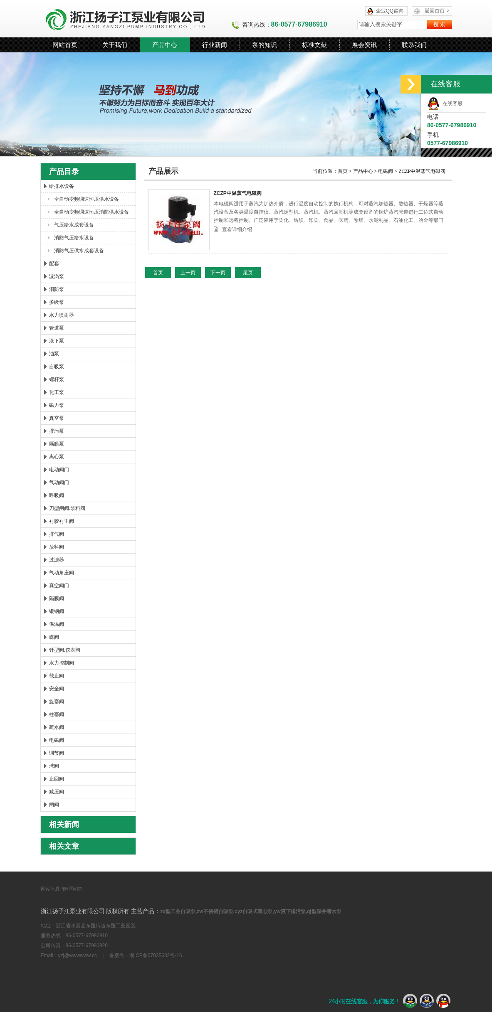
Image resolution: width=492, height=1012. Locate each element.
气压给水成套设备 (74, 225)
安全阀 (56, 689)
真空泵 (56, 418)
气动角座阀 (61, 573)
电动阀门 (59, 470)
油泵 (54, 354)
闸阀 (54, 805)
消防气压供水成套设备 (79, 251)
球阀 (54, 766)
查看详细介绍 (237, 229)
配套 (54, 263)
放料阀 (56, 547)
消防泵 (56, 289)
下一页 (217, 273)
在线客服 (444, 103)
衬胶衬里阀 (61, 521)
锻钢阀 (56, 611)
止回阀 (56, 779)
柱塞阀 (56, 714)
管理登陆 (72, 889)
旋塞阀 (56, 701)
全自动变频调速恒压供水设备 (86, 199)
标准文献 (314, 44)
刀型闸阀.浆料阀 (67, 508)
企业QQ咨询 (390, 11)
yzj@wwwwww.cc (77, 955)
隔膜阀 (56, 598)
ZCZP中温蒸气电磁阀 (238, 193)
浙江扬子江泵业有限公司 (136, 18)
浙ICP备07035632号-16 (155, 955)
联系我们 (414, 44)
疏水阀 (56, 727)
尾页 (248, 273)
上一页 (187, 273)
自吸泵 (56, 366)
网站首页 (64, 44)
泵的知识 (264, 44)
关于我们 (114, 44)
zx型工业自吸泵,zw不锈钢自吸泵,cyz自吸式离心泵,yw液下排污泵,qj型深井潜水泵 (250, 911)
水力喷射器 (61, 315)
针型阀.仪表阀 (64, 650)
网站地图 (51, 889)
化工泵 (56, 392)
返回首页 (437, 11)
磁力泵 (56, 405)
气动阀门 (59, 482)
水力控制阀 (61, 663)
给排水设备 (61, 186)
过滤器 (56, 560)
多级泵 (56, 302)
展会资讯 (364, 44)
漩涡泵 (56, 276)
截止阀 (56, 676)
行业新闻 (214, 44)
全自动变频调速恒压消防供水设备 (91, 212)
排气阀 (56, 534)
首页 (343, 171)
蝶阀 (54, 637)
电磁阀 (56, 740)
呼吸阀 (56, 495)
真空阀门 (59, 585)
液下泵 (56, 341)
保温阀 (56, 624)
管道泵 (56, 328)
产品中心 (164, 44)
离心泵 (56, 457)
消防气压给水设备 (74, 238)
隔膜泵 (56, 444)
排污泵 (56, 431)
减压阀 (56, 792)
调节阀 (56, 753)
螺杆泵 (56, 379)
